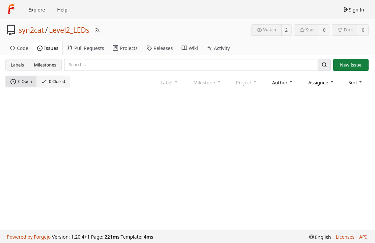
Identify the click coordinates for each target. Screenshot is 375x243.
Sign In (353, 9)
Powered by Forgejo (29, 237)
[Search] (324, 65)
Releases (159, 48)
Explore (36, 9)
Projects (125, 48)
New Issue (350, 65)
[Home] (11, 9)
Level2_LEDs (69, 30)
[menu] (356, 82)
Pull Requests (85, 48)
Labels (17, 65)
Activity (218, 48)
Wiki (190, 48)
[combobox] (283, 82)
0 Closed (53, 81)
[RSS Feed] (97, 30)
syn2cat (31, 30)
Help (62, 9)
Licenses (345, 237)
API (363, 237)
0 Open (21, 81)
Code (19, 48)
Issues (47, 48)
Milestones (45, 65)
